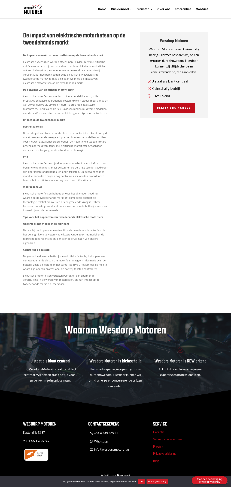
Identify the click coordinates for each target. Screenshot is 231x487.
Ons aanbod (120, 9)
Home (102, 9)
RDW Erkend (161, 96)
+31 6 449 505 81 (106, 433)
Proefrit (158, 446)
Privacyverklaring (164, 453)
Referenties (183, 9)
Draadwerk (123, 475)
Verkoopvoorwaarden (167, 439)
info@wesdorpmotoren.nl (111, 449)
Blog (156, 461)
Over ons (163, 9)
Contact (202, 9)
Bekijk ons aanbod (174, 108)
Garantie (159, 432)
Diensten (143, 9)
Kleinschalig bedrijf (166, 88)
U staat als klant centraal (170, 81)
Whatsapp (101, 441)
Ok (141, 481)
